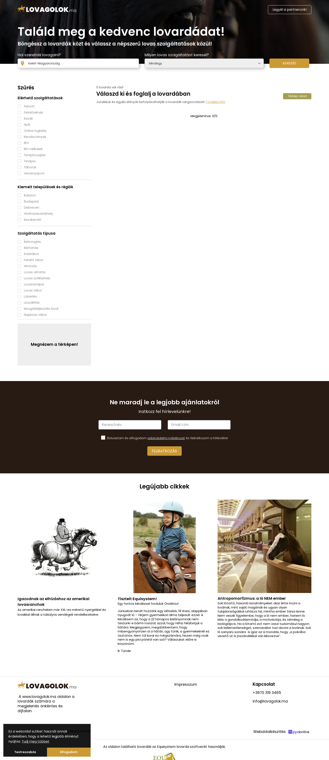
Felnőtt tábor (33, 260)
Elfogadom (69, 752)
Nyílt (27, 125)
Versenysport (34, 173)
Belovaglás (32, 242)
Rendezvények (35, 137)
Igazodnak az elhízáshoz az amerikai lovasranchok (53, 601)
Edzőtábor (31, 254)
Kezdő (28, 118)
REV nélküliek (33, 149)
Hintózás (30, 266)
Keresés (289, 63)
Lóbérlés (30, 296)
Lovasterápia (34, 284)
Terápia (29, 161)
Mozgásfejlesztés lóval (41, 309)
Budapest (31, 201)
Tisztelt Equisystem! (137, 598)
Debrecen (31, 207)
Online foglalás (35, 131)
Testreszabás (25, 752)
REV (26, 143)
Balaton (30, 195)
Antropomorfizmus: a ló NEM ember (252, 598)
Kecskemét (32, 220)
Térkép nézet (297, 96)
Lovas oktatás (35, 272)
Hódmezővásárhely (38, 214)
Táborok (30, 167)
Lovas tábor (33, 290)
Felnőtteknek (33, 112)
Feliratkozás (164, 451)
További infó (215, 102)
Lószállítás (32, 302)
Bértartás (31, 248)
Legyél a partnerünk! (290, 9)
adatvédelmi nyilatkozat (166, 438)
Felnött (29, 106)
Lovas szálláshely (37, 278)
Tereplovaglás (35, 155)
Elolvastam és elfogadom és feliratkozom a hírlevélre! (167, 438)
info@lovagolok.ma (270, 701)
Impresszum (185, 684)
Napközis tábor (35, 315)
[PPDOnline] (299, 732)
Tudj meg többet (35, 741)
